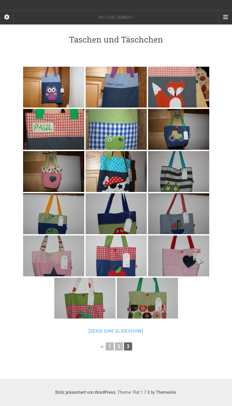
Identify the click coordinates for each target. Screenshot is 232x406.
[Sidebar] (7, 17)
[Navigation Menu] (225, 17)
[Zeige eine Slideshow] (116, 331)
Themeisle (166, 392)
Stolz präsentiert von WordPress (85, 392)
